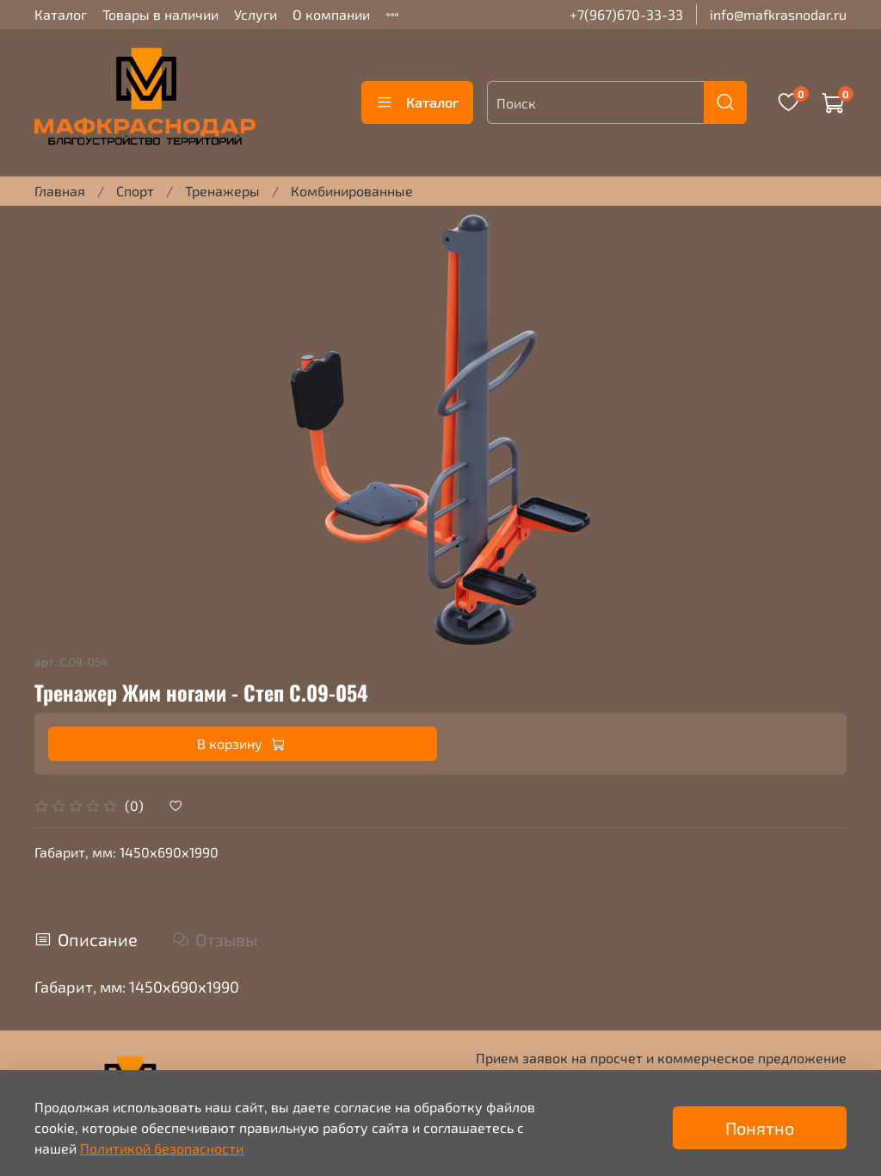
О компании (331, 14)
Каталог (60, 14)
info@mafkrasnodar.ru (778, 14)
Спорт (135, 191)
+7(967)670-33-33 (626, 14)
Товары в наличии (160, 14)
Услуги (255, 14)
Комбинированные (352, 191)
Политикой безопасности (161, 1148)
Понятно (759, 1127)
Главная (59, 191)
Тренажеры (222, 191)
